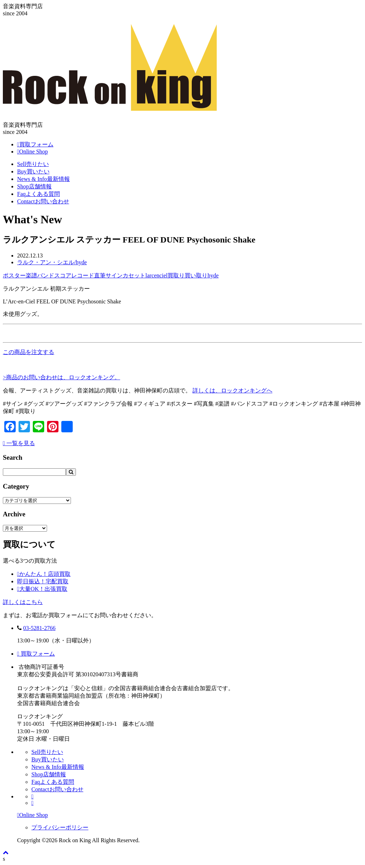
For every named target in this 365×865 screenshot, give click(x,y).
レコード (82, 275)
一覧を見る (19, 443)
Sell (33, 164)
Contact (43, 201)
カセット (134, 275)
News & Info (43, 179)
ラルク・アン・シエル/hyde (52, 262)
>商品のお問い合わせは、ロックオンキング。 (61, 377)
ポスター (14, 275)
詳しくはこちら (23, 602)
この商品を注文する (28, 352)
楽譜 (31, 275)
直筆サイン (108, 275)
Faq (38, 194)
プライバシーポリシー (59, 827)
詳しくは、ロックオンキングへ (232, 390)
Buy (33, 171)
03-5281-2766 (39, 628)
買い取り (196, 275)
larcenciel (156, 275)
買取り (176, 275)
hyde (213, 275)
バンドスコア (54, 275)
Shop (34, 186)
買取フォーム (36, 654)
